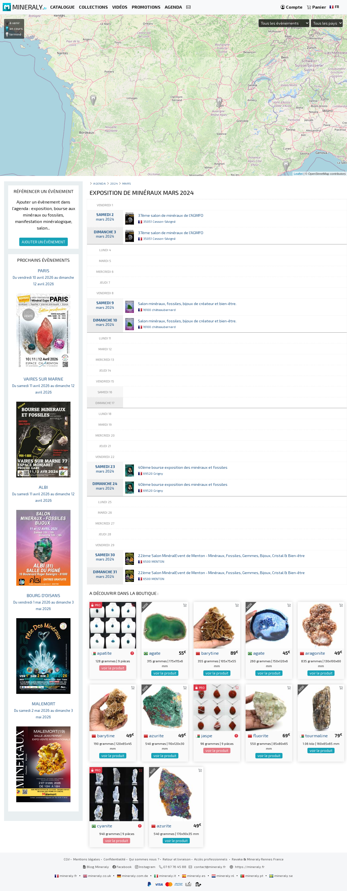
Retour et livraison (177, 859)
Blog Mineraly (96, 867)
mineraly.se (281, 875)
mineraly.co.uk (97, 875)
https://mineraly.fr (250, 867)
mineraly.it (165, 875)
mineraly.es (194, 875)
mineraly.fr (66, 875)
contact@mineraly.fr (210, 867)
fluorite (258, 735)
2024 (114, 183)
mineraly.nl (223, 875)
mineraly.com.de (133, 875)
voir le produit (112, 668)
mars (126, 183)
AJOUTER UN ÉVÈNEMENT (43, 242)
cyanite (102, 825)
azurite (154, 735)
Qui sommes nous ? (144, 859)
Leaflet (298, 173)
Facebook (122, 867)
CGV (67, 859)
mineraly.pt (252, 875)
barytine (207, 653)
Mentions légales (86, 859)
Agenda (99, 183)
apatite (102, 653)
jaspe (204, 735)
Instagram (145, 867)
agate (152, 653)
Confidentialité (115, 859)
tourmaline (314, 735)
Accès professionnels (211, 859)
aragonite (312, 653)
